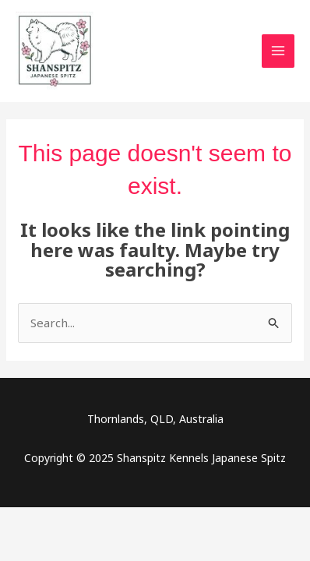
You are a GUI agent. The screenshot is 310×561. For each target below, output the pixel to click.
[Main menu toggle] (278, 51)
